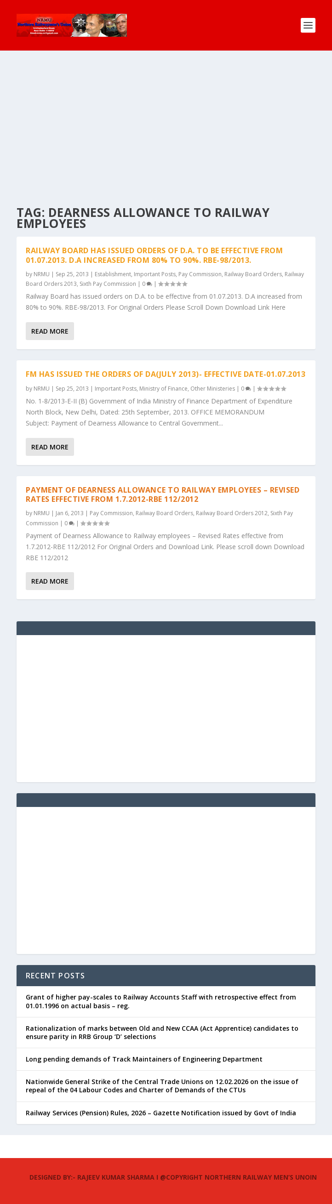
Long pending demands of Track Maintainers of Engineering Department (144, 1059)
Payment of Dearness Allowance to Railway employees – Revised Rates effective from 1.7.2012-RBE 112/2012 (162, 495)
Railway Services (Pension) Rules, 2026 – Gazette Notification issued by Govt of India (161, 1112)
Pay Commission (200, 274)
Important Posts (155, 274)
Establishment (113, 274)
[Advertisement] (166, 119)
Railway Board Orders (253, 274)
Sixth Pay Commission (108, 284)
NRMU (42, 274)
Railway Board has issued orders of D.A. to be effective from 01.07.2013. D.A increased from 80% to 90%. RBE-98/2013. (154, 255)
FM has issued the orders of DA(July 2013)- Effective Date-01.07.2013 (165, 374)
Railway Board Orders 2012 (232, 513)
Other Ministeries (212, 388)
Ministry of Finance (163, 388)
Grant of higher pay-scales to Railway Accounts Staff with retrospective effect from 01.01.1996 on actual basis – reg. (161, 1001)
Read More (50, 331)
